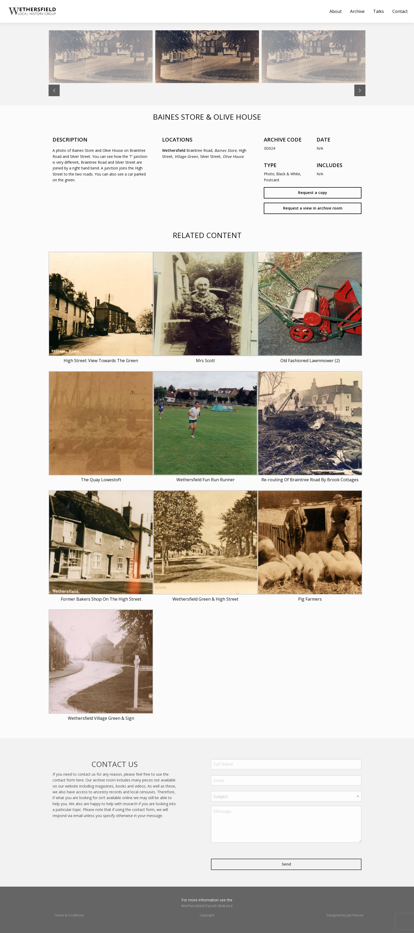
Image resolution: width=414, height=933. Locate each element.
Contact (400, 11)
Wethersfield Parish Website (207, 905)
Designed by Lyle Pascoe (345, 915)
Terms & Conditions (69, 915)
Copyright (207, 915)
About (336, 11)
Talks (378, 11)
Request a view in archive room (312, 208)
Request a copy (312, 192)
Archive (357, 11)
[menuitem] (33, 11)
